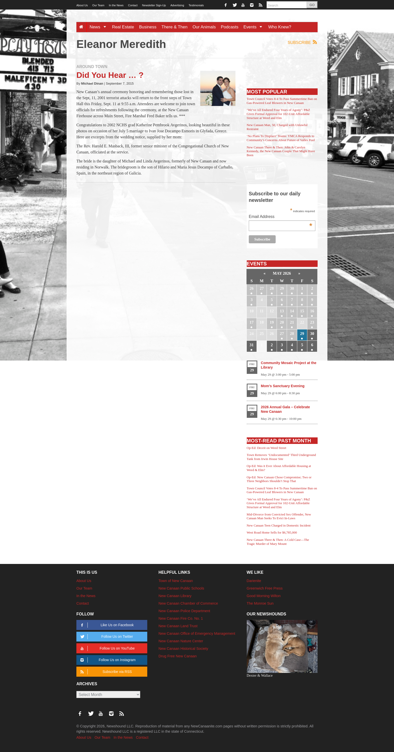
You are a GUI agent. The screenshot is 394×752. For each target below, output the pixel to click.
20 (282, 322)
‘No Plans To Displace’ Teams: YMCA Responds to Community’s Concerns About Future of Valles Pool (281, 138)
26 (252, 288)
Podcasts (229, 27)
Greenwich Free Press (265, 588)
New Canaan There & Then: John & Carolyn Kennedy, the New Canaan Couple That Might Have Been (281, 151)
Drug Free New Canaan (178, 656)
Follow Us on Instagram (107, 660)
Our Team (98, 5)
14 (292, 311)
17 (252, 322)
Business (148, 27)
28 (272, 288)
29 (282, 288)
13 (282, 311)
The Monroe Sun (260, 603)
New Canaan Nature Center (181, 641)
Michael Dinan (92, 83)
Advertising (177, 5)
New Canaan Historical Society (183, 649)
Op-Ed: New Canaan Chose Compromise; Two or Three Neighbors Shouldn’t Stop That (279, 479)
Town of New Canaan (176, 581)
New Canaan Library (175, 596)
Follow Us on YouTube (107, 648)
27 (262, 288)
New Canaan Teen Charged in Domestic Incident (279, 525)
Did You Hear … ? (109, 75)
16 (312, 311)
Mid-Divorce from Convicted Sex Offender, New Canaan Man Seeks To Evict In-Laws (279, 516)
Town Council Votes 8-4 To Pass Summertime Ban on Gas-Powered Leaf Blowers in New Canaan (282, 101)
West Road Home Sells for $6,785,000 (272, 532)
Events (254, 27)
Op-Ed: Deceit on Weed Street (266, 448)
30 (292, 288)
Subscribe (303, 42)
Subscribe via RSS (105, 671)
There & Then (175, 27)
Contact (132, 5)
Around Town (91, 67)
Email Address (280, 217)
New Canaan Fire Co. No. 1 (181, 618)
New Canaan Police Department (184, 611)
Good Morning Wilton (264, 596)
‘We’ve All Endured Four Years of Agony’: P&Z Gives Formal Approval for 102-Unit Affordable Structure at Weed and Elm (278, 114)
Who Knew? (279, 27)
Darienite (254, 581)
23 (312, 322)
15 (302, 311)
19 (272, 322)
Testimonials (196, 5)
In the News (116, 5)
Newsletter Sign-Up (154, 5)
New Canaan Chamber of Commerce (188, 603)
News (99, 27)
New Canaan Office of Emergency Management (197, 633)
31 (252, 345)
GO (312, 5)
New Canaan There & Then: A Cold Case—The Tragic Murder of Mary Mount (278, 542)
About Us (82, 5)
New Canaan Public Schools (181, 588)
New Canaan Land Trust (178, 626)
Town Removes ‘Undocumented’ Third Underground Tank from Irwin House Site (281, 457)
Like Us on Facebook (106, 625)
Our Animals (204, 27)
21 (292, 322)
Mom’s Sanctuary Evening (283, 386)
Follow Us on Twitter (106, 636)
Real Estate (123, 27)
